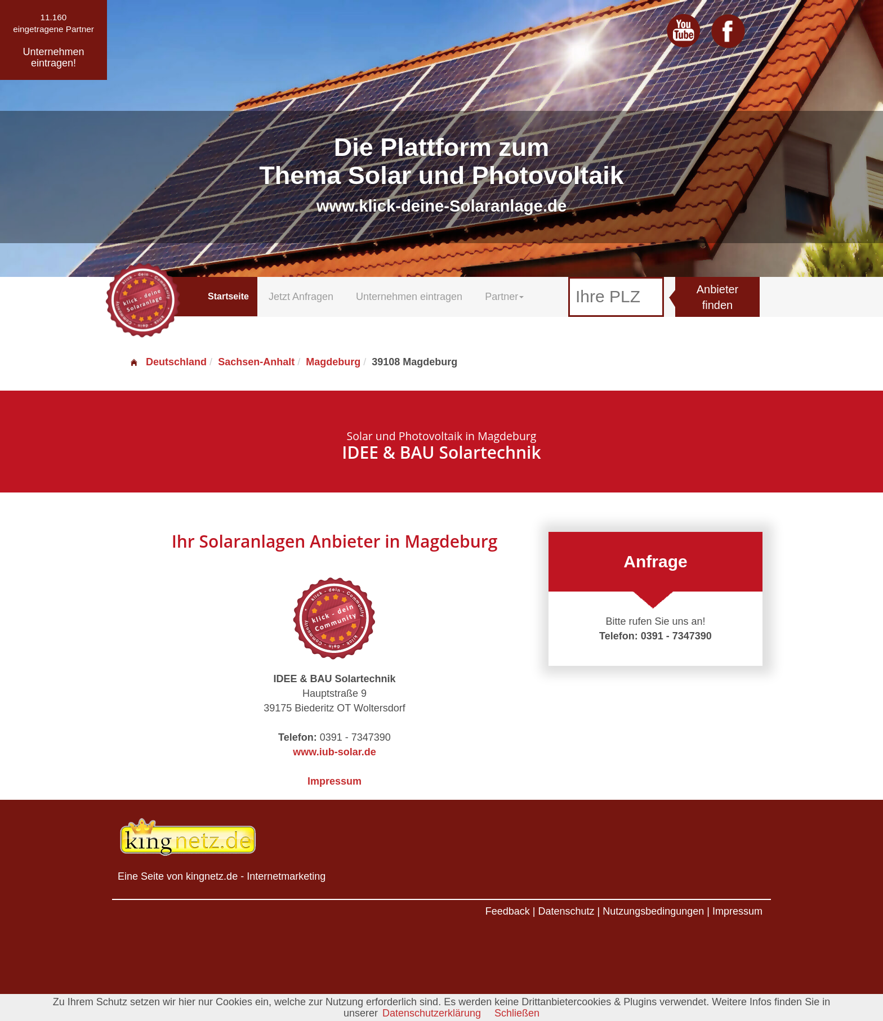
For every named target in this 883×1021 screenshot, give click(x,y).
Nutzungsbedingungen (653, 911)
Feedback (507, 911)
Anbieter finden (718, 297)
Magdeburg (333, 362)
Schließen (516, 1013)
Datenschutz (566, 911)
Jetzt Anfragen (301, 296)
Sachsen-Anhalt (256, 362)
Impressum (334, 781)
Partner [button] (504, 296)
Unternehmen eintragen (409, 296)
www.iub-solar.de (334, 752)
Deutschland (168, 362)
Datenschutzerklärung (431, 1013)
